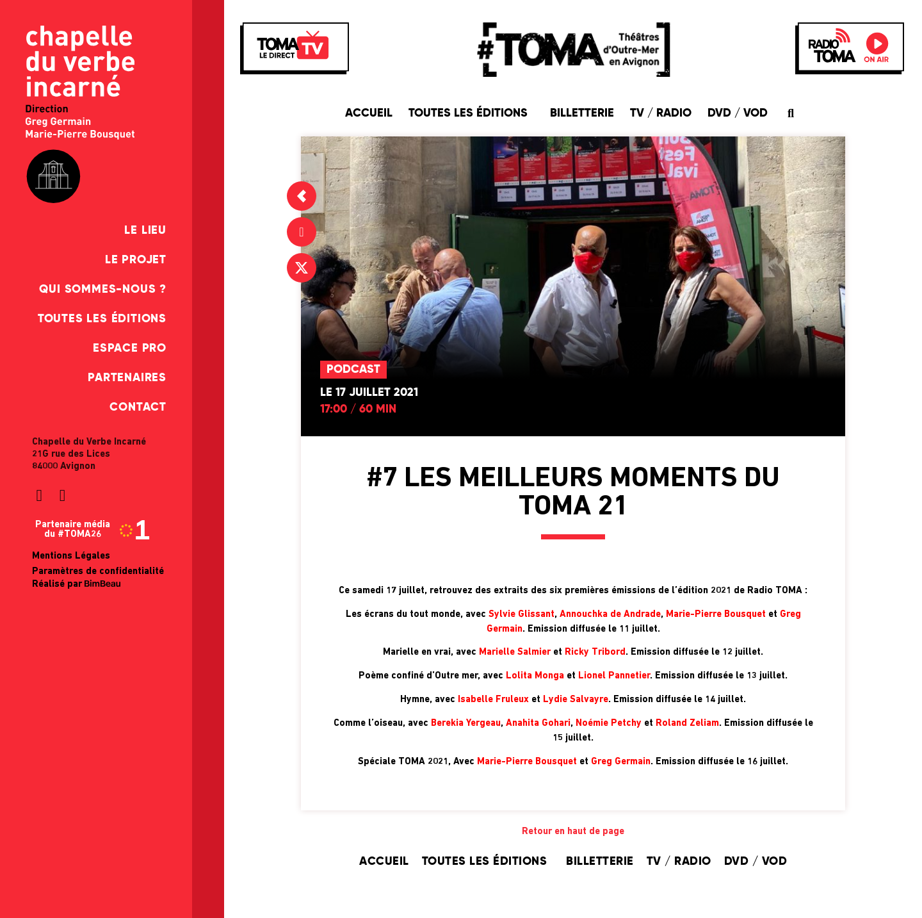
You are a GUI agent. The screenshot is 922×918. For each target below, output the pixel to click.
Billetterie (582, 113)
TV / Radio (660, 113)
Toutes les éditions (102, 319)
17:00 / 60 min (358, 409)
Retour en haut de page (573, 832)
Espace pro (129, 348)
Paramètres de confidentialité (98, 572)
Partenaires (127, 378)
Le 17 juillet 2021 (369, 392)
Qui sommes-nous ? (102, 289)
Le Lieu (145, 230)
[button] (791, 113)
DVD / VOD (738, 113)
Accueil (368, 113)
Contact (137, 407)
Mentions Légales (71, 556)
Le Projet (135, 260)
